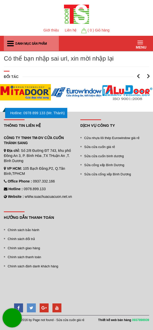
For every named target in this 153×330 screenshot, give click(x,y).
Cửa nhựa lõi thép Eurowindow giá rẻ (111, 138)
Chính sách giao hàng (24, 248)
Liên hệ (70, 30)
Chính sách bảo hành (23, 230)
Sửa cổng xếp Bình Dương (104, 165)
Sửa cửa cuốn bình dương (104, 156)
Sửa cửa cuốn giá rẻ (99, 147)
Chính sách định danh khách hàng (33, 266)
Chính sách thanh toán (24, 257)
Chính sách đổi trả (21, 239)
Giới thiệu (51, 30)
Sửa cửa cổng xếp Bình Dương (107, 174)
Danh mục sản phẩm (31, 43)
